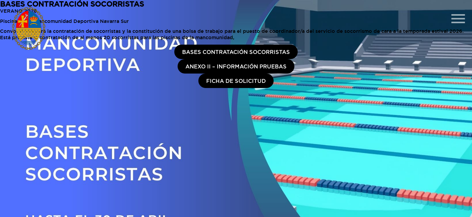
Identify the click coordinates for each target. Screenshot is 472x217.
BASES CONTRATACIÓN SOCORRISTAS (236, 52)
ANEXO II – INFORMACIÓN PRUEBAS (236, 66)
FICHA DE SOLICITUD (236, 81)
